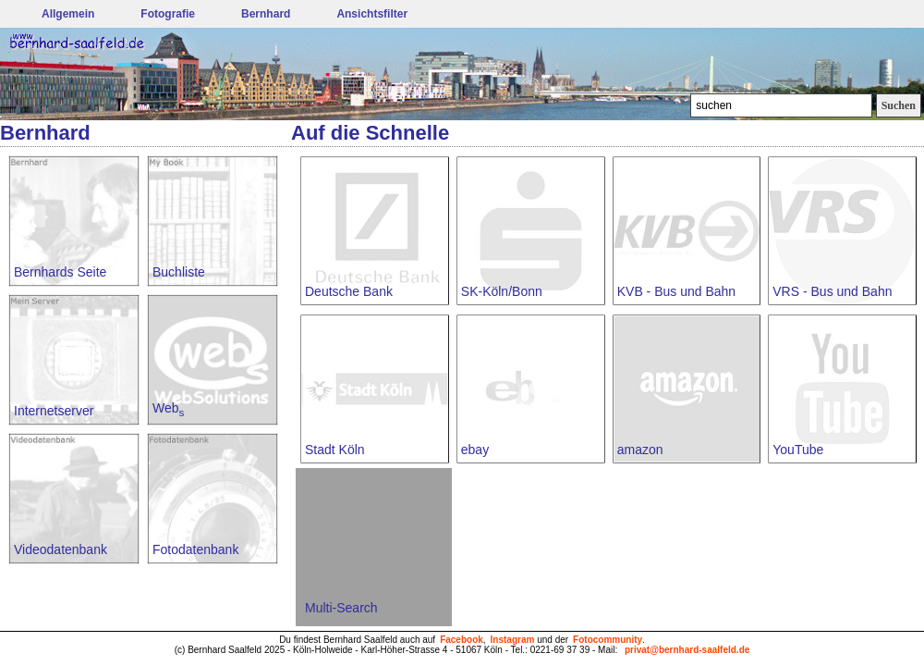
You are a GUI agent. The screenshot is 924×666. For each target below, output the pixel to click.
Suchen (898, 105)
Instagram (513, 640)
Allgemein (68, 13)
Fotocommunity (607, 640)
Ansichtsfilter (371, 13)
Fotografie (167, 13)
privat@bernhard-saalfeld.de (687, 650)
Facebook (461, 640)
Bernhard (265, 13)
